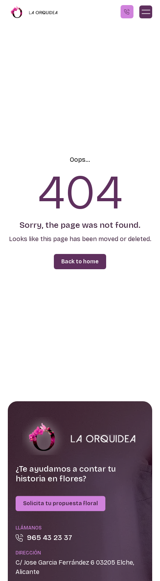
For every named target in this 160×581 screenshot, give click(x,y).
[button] (145, 11)
